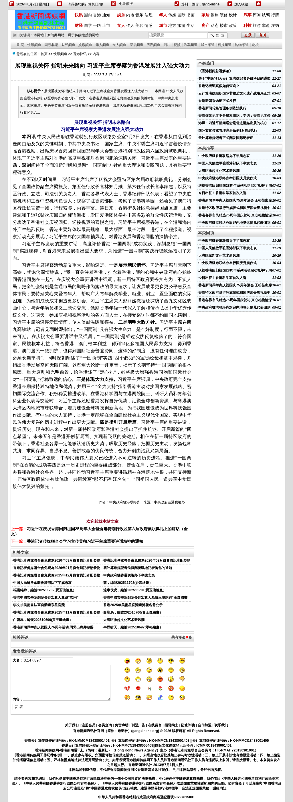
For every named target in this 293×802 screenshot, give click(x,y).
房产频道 (153, 45)
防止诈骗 (188, 725)
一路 (97, 25)
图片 (166, 45)
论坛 (255, 45)
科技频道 (224, 45)
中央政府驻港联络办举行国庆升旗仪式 (227, 178)
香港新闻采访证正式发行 (217, 101)
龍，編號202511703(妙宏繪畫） (128, 583)
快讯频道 (34, 45)
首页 (44, 54)
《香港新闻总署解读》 (215, 71)
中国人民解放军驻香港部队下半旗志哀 (42, 583)
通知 (106, 15)
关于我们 (72, 725)
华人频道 (102, 45)
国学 (88, 25)
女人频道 (119, 45)
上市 (106, 25)
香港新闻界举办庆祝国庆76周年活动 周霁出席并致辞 (53, 627)
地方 (172, 25)
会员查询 (105, 725)
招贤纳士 (171, 725)
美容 (139, 25)
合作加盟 (204, 725)
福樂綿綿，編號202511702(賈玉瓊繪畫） (44, 590)
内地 (130, 15)
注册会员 (88, 725)
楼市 (224, 25)
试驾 (266, 15)
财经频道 (68, 45)
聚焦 (215, 15)
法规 (148, 15)
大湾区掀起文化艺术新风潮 (123, 620)
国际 (181, 15)
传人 (130, 25)
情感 (148, 25)
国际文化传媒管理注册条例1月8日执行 (227, 130)
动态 (215, 25)
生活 (191, 25)
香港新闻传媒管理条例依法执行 (222, 108)
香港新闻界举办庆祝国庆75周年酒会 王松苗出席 (235, 200)
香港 (97, 15)
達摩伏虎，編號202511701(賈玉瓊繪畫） (134, 590)
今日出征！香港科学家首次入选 (222, 193)
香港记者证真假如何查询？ (218, 86)
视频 (177, 45)
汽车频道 (190, 45)
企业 (21, 400)
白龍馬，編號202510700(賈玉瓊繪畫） (133, 612)
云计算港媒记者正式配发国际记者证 (225, 138)
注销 (275, 25)
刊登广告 (138, 725)
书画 (191, 15)
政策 (233, 25)
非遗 (266, 25)
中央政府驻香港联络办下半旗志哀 (129, 575)
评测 (257, 15)
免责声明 (121, 725)
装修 (224, 15)
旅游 (181, 25)
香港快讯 (80, 54)
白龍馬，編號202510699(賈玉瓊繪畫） (43, 620)
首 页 (20, 45)
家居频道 (136, 45)
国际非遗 (51, 45)
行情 (275, 15)
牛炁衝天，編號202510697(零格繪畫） (133, 627)
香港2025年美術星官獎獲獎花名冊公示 (133, 605)
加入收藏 (241, 4)
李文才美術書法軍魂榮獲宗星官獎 (39, 605)
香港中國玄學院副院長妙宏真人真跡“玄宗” (45, 598)
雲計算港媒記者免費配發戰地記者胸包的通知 (137, 568)
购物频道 (242, 45)
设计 (233, 15)
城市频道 (208, 45)
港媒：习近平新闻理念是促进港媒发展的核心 (232, 123)
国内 (88, 15)
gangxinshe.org (145, 731)
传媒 (172, 15)
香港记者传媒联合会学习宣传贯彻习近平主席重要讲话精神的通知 (85, 541)
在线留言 (155, 725)
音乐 (139, 15)
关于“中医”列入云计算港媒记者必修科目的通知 (234, 79)
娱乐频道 (85, 45)
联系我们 (221, 725)
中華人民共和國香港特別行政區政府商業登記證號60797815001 (146, 797)
